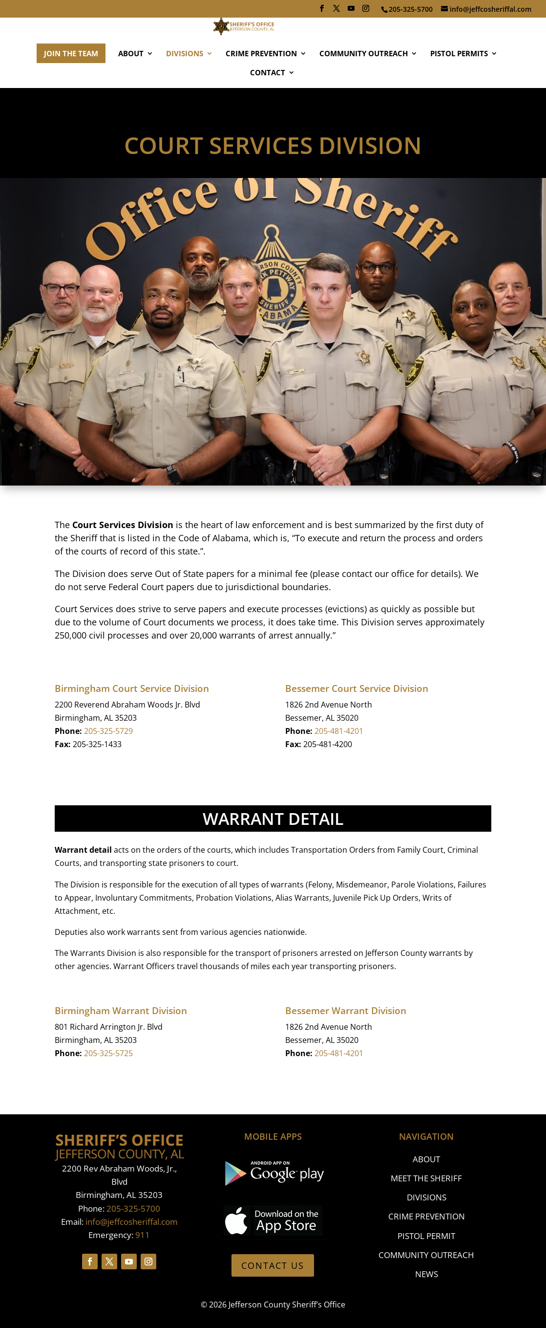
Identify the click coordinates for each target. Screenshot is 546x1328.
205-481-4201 (339, 731)
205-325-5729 (108, 731)
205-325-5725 (108, 1053)
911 (142, 1234)
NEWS (426, 1274)
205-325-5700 (133, 1208)
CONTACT (267, 102)
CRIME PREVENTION (261, 83)
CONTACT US (272, 1265)
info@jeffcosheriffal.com (131, 1221)
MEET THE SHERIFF (426, 1178)
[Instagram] (365, 11)
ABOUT (131, 83)
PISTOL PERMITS (459, 83)
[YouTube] (351, 11)
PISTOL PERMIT (426, 1235)
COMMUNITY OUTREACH (363, 83)
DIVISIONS (184, 83)
